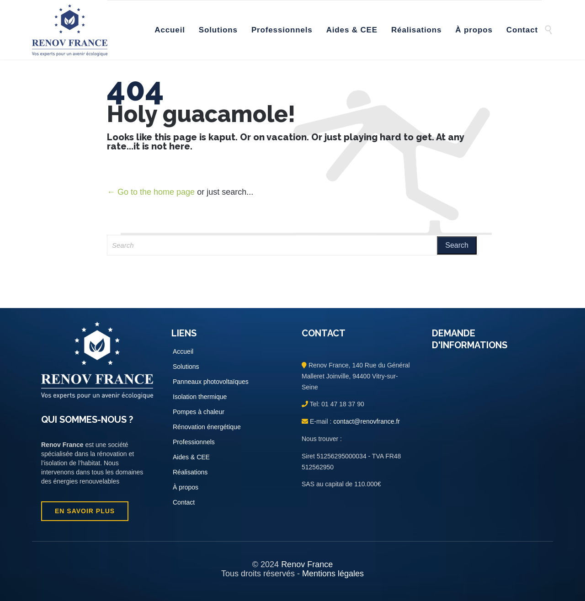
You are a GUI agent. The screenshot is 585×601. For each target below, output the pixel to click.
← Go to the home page (151, 192)
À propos (185, 487)
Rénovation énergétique (207, 427)
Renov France (307, 564)
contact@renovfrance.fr (365, 421)
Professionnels (194, 442)
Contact (184, 502)
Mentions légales (333, 573)
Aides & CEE (191, 457)
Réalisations (190, 472)
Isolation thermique (200, 396)
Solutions (186, 366)
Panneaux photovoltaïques (211, 381)
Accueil (183, 351)
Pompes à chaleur (198, 411)
